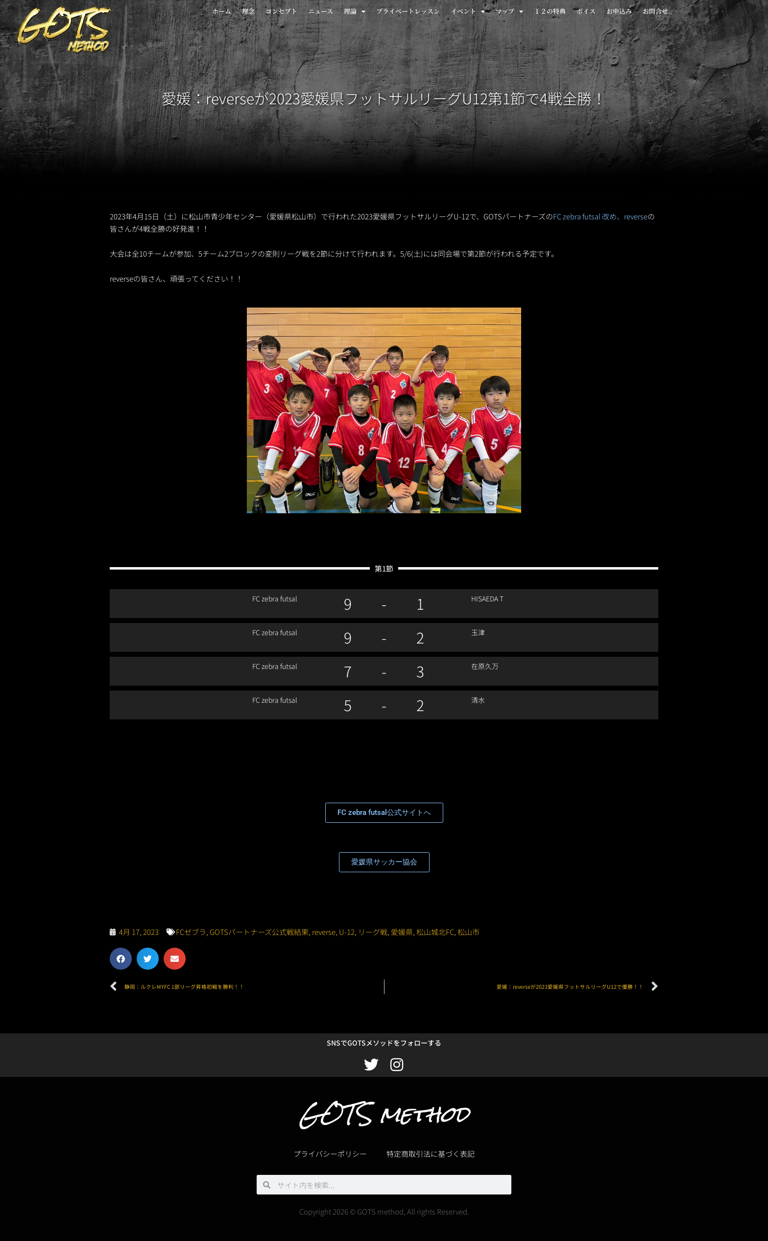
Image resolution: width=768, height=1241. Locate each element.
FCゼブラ (191, 932)
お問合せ (655, 11)
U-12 (347, 932)
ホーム (221, 11)
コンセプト (281, 11)
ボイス (586, 11)
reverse (324, 932)
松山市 (468, 932)
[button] (121, 959)
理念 (248, 11)
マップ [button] (509, 11)
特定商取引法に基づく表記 (430, 1153)
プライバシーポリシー (330, 1153)
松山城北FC (435, 932)
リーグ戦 (372, 932)
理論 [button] (354, 11)
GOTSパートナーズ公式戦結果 (259, 932)
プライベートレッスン (408, 11)
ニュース (320, 11)
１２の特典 (550, 11)
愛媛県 (402, 932)
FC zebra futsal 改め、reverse (600, 216)
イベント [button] (468, 11)
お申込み (619, 11)
